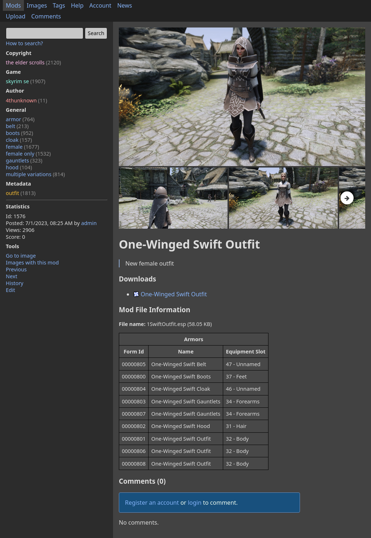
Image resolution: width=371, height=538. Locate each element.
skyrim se (25, 81)
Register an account (152, 503)
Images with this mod (32, 262)
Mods (13, 5)
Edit (10, 290)
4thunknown (26, 100)
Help (77, 5)
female (22, 146)
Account (100, 5)
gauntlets (24, 160)
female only (28, 153)
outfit (21, 193)
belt (17, 126)
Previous (16, 269)
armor (20, 119)
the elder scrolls (33, 62)
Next (11, 276)
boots (19, 133)
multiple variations (35, 174)
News (124, 5)
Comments (46, 16)
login (194, 503)
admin (89, 223)
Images (37, 5)
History (14, 283)
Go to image (21, 255)
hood (19, 167)
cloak (19, 139)
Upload (15, 16)
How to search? (24, 43)
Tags (59, 5)
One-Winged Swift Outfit (170, 294)
